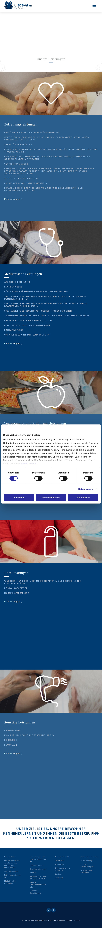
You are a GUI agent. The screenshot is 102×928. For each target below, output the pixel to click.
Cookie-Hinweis (27, 463)
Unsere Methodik (62, 857)
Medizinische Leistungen (9, 882)
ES (6, 7)
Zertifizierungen (11, 871)
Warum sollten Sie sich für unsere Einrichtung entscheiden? (11, 864)
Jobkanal (59, 878)
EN (12, 7)
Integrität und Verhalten (87, 871)
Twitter (6, 3)
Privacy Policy (86, 861)
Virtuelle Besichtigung (35, 892)
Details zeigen (85, 489)
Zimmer (33, 873)
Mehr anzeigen (12, 199)
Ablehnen (19, 497)
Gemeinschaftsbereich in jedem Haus (38, 877)
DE (18, 7)
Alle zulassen (83, 497)
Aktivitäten (59, 864)
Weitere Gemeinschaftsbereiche (38, 884)
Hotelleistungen (36, 865)
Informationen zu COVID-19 (62, 869)
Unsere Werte (9, 857)
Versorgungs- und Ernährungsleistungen (38, 859)
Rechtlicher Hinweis (89, 857)
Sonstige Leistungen (38, 869)
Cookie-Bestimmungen (87, 865)
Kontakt (58, 874)
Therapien (59, 861)
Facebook (10, 4)
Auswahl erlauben (51, 497)
